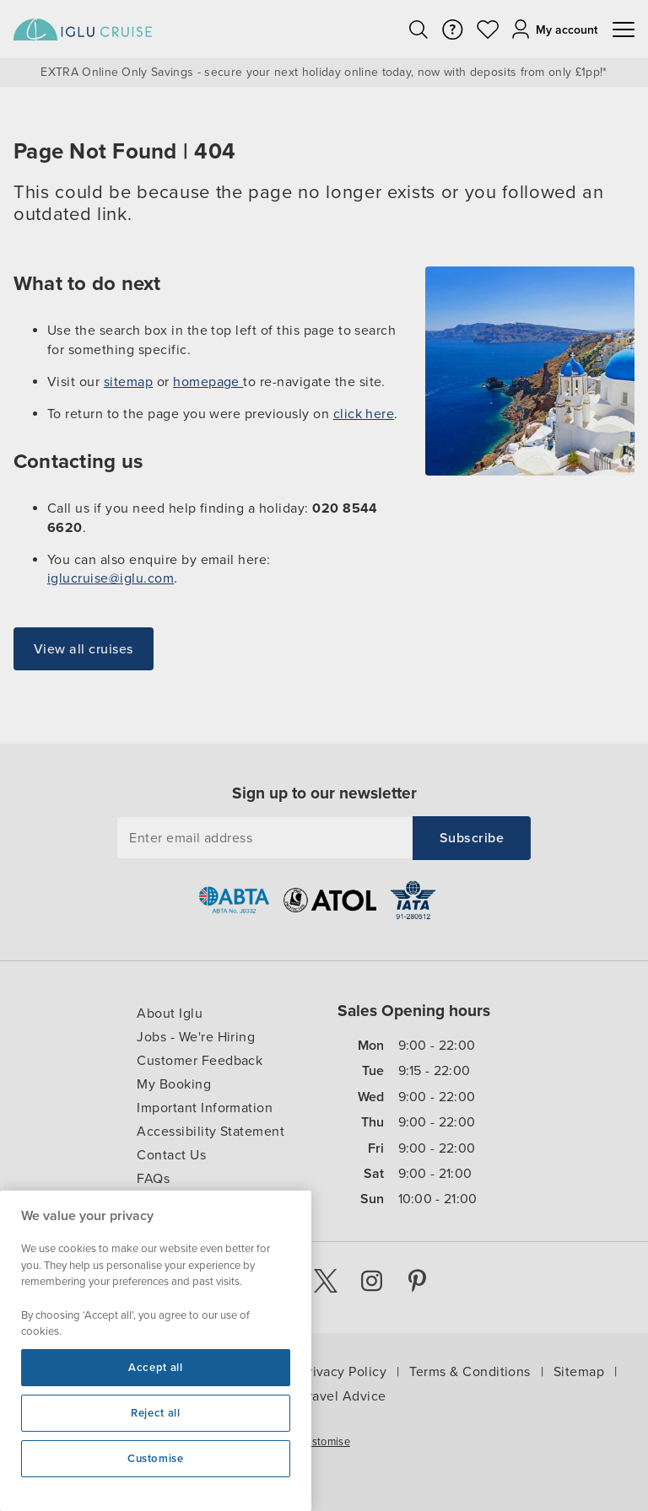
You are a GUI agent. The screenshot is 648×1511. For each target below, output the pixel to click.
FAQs (153, 1178)
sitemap (128, 382)
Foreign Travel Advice (317, 1396)
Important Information (205, 1108)
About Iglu (169, 1013)
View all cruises (83, 649)
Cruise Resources (162, 1371)
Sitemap (579, 1371)
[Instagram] (368, 1281)
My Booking (174, 1084)
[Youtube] (226, 1281)
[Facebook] (273, 1281)
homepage (208, 382)
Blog (151, 1202)
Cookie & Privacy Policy (312, 1371)
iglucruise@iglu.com (110, 578)
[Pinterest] (415, 1281)
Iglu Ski (61, 1371)
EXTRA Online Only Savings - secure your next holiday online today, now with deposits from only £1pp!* (323, 72)
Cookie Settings (46, 1438)
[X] (320, 1281)
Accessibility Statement (210, 1131)
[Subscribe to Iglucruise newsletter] (472, 838)
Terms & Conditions (470, 1371)
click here (364, 414)
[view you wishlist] (487, 29)
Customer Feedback (199, 1060)
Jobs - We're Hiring (196, 1037)
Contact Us (171, 1155)
